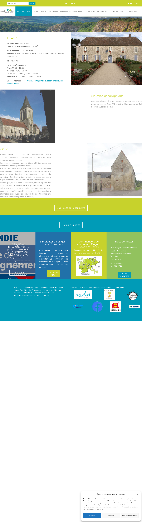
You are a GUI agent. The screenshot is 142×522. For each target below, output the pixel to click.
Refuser (111, 515)
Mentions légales (32, 295)
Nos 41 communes (23, 11)
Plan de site (45, 295)
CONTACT (137, 3)
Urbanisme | (26, 293)
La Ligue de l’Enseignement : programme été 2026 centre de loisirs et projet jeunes (18, 250)
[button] (137, 494)
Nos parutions (118, 11)
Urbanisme (90, 11)
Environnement (102, 11)
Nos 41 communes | (36, 290)
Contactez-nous (131, 11)
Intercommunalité (39, 11)
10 (26, 274)
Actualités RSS (19, 295)
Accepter (92, 515)
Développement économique (71, 11)
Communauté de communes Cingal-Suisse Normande (41, 287)
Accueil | (17, 290)
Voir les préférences (129, 515)
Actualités (10, 11)
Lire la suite (18, 272)
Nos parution (36, 293)
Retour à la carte (71, 225)
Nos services (53, 11)
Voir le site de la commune (71, 207)
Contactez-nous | (48, 293)
